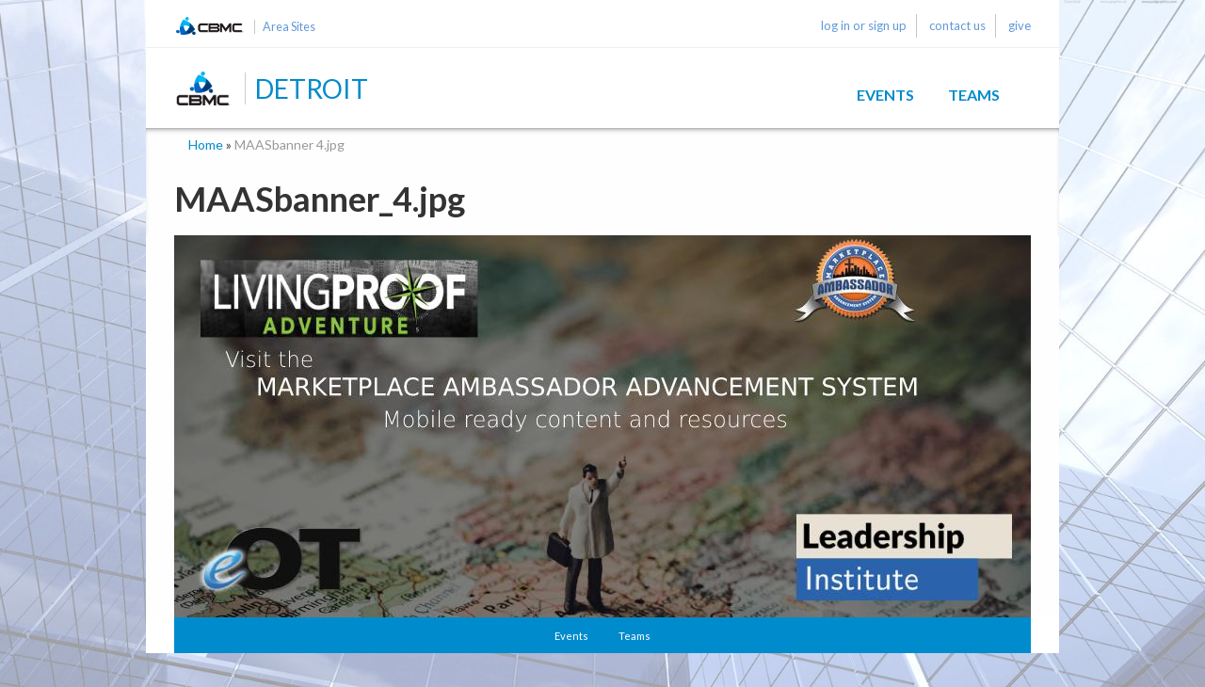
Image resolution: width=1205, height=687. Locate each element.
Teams (974, 95)
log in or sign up (864, 25)
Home (205, 144)
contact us (957, 25)
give (1019, 25)
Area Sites (289, 27)
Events (885, 95)
